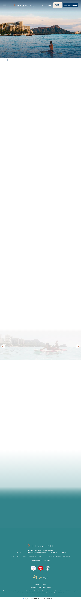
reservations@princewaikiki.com (36, 552)
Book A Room (58, 5)
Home (4, 60)
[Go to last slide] (3, 346)
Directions (63, 552)
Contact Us (53, 552)
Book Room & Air (70, 5)
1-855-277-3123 (19, 552)
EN (49, 5)
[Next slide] (78, 346)
